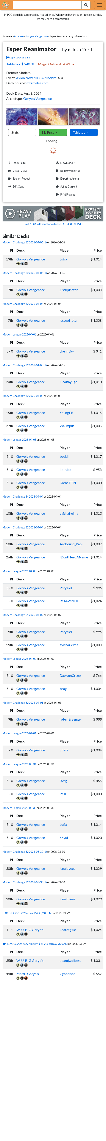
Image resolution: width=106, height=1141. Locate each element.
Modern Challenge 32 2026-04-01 (23, 702)
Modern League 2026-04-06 (19, 334)
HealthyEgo (68, 382)
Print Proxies (65, 195)
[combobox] (45, 5)
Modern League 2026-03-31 (19, 764)
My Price (48, 132)
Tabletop (79, 132)
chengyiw (67, 351)
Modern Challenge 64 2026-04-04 (23, 496)
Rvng (63, 781)
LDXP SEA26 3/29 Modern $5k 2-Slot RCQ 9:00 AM (37, 943)
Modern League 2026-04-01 (19, 733)
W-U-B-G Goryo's (30, 930)
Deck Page (16, 163)
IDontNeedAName (74, 557)
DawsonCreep (70, 675)
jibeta (64, 750)
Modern (19, 36)
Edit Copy (15, 187)
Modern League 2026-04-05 (19, 439)
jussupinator (69, 290)
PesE (63, 794)
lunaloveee (67, 868)
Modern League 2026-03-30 (19, 808)
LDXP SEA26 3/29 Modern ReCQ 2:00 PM (27, 913)
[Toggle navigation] (99, 5)
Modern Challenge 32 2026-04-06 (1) (25, 242)
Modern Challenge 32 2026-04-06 (23, 304)
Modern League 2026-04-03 (19, 571)
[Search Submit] (85, 5)
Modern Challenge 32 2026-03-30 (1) (25, 851)
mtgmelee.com (37, 83)
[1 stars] (5, 943)
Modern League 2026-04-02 (19, 658)
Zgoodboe (67, 974)
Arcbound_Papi (71, 544)
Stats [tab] (15, 132)
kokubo (65, 469)
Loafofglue (68, 930)
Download (72, 163)
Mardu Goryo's (27, 974)
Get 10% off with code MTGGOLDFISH (53, 224)
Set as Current (66, 187)
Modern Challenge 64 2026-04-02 (23, 615)
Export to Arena (67, 179)
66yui (64, 837)
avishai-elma (69, 513)
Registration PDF (68, 171)
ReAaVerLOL (69, 601)
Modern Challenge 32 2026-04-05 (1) (25, 365)
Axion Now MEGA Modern (36, 78)
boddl (64, 456)
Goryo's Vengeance (36, 36)
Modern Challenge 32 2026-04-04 (23, 527)
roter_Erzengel (70, 719)
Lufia (63, 259)
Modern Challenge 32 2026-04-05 (23, 396)
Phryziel (66, 588)
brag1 (64, 688)
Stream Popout (18, 179)
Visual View (17, 171)
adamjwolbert (70, 960)
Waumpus (67, 426)
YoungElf (66, 413)
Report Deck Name (18, 57)
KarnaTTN (68, 483)
